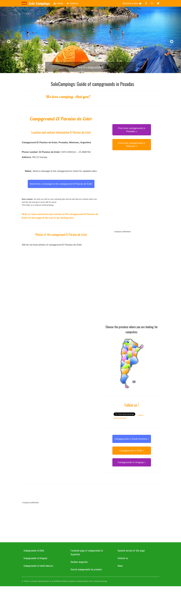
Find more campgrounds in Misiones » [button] (131, 144)
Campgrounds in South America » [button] (132, 439)
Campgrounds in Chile (34, 550)
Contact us (123, 558)
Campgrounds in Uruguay (35, 558)
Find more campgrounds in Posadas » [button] (131, 129)
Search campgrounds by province (86, 569)
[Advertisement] (132, 193)
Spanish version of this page (131, 550)
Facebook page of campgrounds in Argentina (87, 552)
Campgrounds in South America (38, 565)
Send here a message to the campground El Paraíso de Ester (61, 184)
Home (58, 3)
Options (72, 3)
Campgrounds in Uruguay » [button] (132, 462)
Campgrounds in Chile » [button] (131, 450)
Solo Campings (39, 3)
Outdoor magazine (79, 561)
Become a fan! (132, 3)
